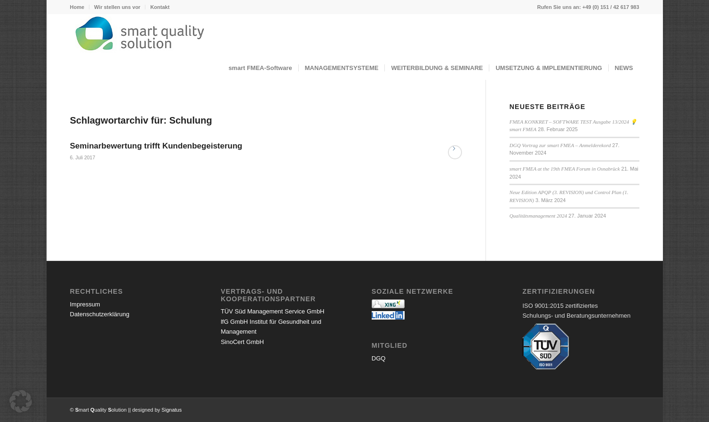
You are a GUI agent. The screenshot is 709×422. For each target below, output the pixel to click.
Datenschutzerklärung (99, 314)
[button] (20, 401)
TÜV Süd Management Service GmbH (272, 311)
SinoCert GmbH (242, 341)
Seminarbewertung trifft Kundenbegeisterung (156, 145)
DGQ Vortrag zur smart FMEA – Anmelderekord (560, 145)
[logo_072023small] (354, 35)
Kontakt (159, 7)
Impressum (85, 304)
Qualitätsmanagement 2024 (538, 216)
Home (77, 7)
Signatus (171, 410)
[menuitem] (80, 7)
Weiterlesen (455, 152)
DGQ (379, 358)
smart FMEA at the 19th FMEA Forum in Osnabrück (565, 169)
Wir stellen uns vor (117, 7)
